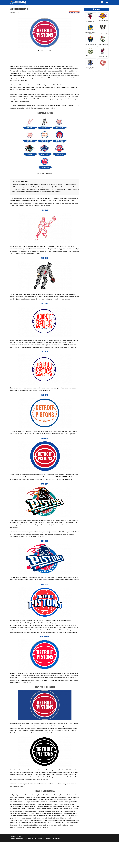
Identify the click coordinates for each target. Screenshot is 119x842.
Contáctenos (56, 839)
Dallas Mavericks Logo (90, 68)
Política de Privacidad (17, 839)
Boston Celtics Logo (103, 45)
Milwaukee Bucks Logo (90, 56)
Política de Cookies (30, 839)
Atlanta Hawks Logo (103, 68)
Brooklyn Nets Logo (103, 33)
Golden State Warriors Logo (90, 33)
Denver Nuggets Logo (90, 45)
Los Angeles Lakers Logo (103, 21)
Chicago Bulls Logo (90, 21)
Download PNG (74, 12)
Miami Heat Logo (103, 56)
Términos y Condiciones (44, 839)
